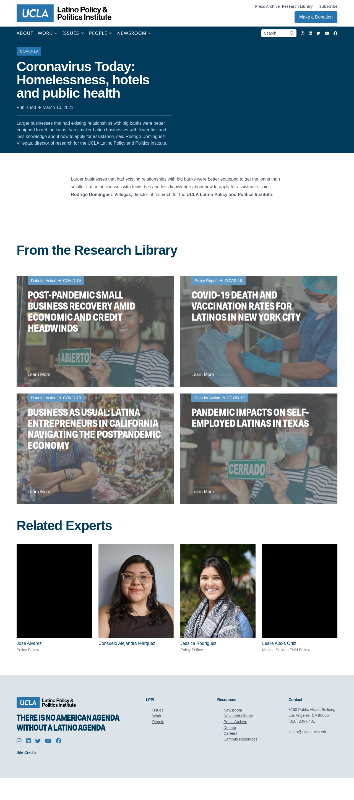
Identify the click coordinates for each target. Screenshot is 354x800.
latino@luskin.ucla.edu (307, 732)
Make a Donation (316, 17)
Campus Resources (240, 739)
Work (156, 716)
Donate (229, 727)
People (158, 722)
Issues (157, 710)
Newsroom (232, 710)
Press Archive (267, 6)
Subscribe (328, 6)
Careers (230, 733)
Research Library (297, 6)
